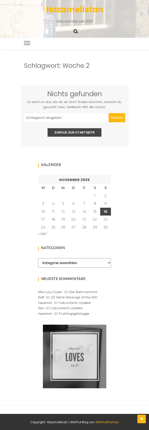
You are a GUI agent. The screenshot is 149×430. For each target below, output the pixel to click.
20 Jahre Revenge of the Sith (74, 297)
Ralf (41, 297)
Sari (41, 308)
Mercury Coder (50, 292)
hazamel (45, 303)
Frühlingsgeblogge (74, 314)
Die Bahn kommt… (84, 292)
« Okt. (42, 234)
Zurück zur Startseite (74, 132)
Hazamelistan (74, 9)
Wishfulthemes (107, 422)
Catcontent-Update (75, 303)
